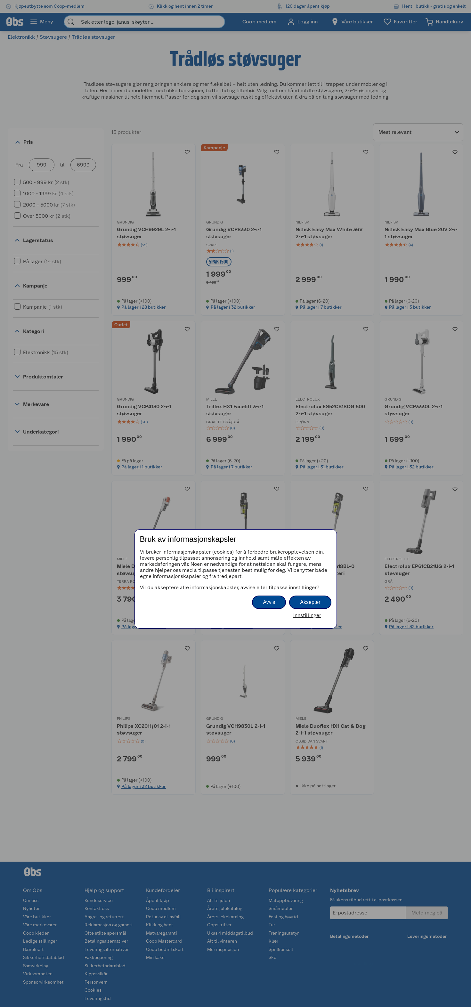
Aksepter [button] (310, 602)
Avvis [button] (269, 602)
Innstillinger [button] (307, 615)
